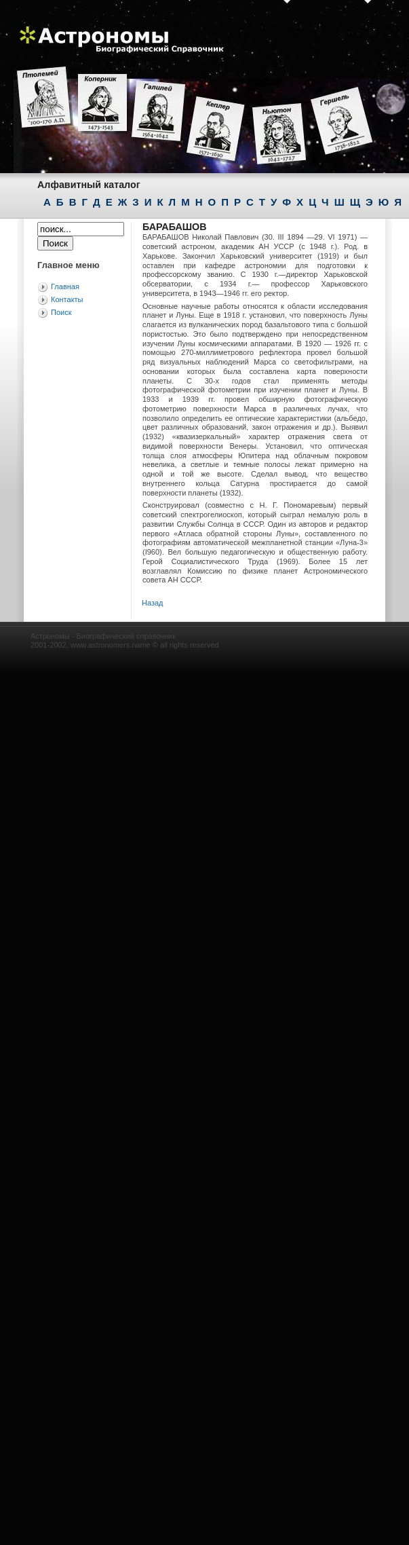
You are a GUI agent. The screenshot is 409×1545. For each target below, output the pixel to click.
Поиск (61, 312)
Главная (65, 286)
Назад (152, 603)
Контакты (67, 299)
